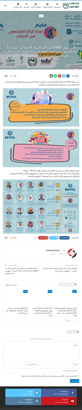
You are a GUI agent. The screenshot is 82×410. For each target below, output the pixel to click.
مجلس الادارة (26, 5)
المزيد (10, 5)
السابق (73, 319)
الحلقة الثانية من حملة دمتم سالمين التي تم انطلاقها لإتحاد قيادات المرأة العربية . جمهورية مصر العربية (21, 269)
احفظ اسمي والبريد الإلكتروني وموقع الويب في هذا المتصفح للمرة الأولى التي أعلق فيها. (49, 375)
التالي (67, 319)
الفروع (17, 5)
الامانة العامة (38, 5)
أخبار (41, 16)
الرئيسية (48, 5)
